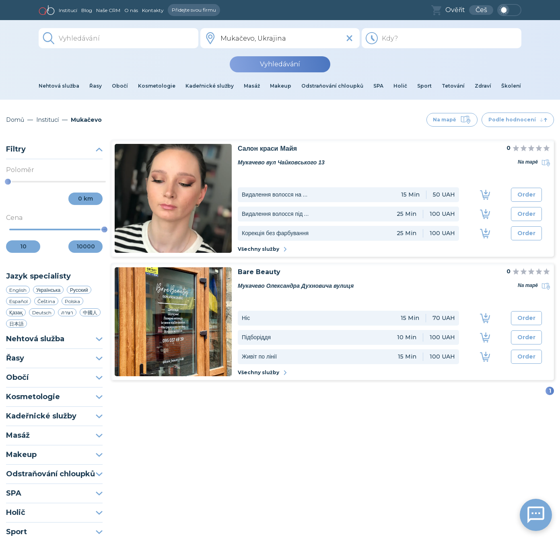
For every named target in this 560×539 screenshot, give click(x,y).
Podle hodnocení (517, 120)
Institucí (68, 10)
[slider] (8, 182)
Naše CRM (108, 10)
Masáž (54, 435)
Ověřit (455, 10)
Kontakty (153, 10)
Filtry (54, 149)
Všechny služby (262, 249)
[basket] (436, 10)
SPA (54, 493)
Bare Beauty (259, 272)
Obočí (54, 377)
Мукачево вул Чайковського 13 (281, 162)
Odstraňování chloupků (54, 473)
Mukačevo (86, 119)
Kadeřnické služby (54, 416)
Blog (86, 10)
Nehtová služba (54, 338)
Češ (481, 10)
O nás (131, 10)
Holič (54, 512)
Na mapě (452, 120)
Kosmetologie (54, 396)
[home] (47, 10)
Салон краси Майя (267, 148)
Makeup (54, 454)
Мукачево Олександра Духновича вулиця (296, 286)
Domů (15, 119)
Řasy (54, 358)
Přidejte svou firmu (194, 10)
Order (526, 194)
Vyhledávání (280, 64)
